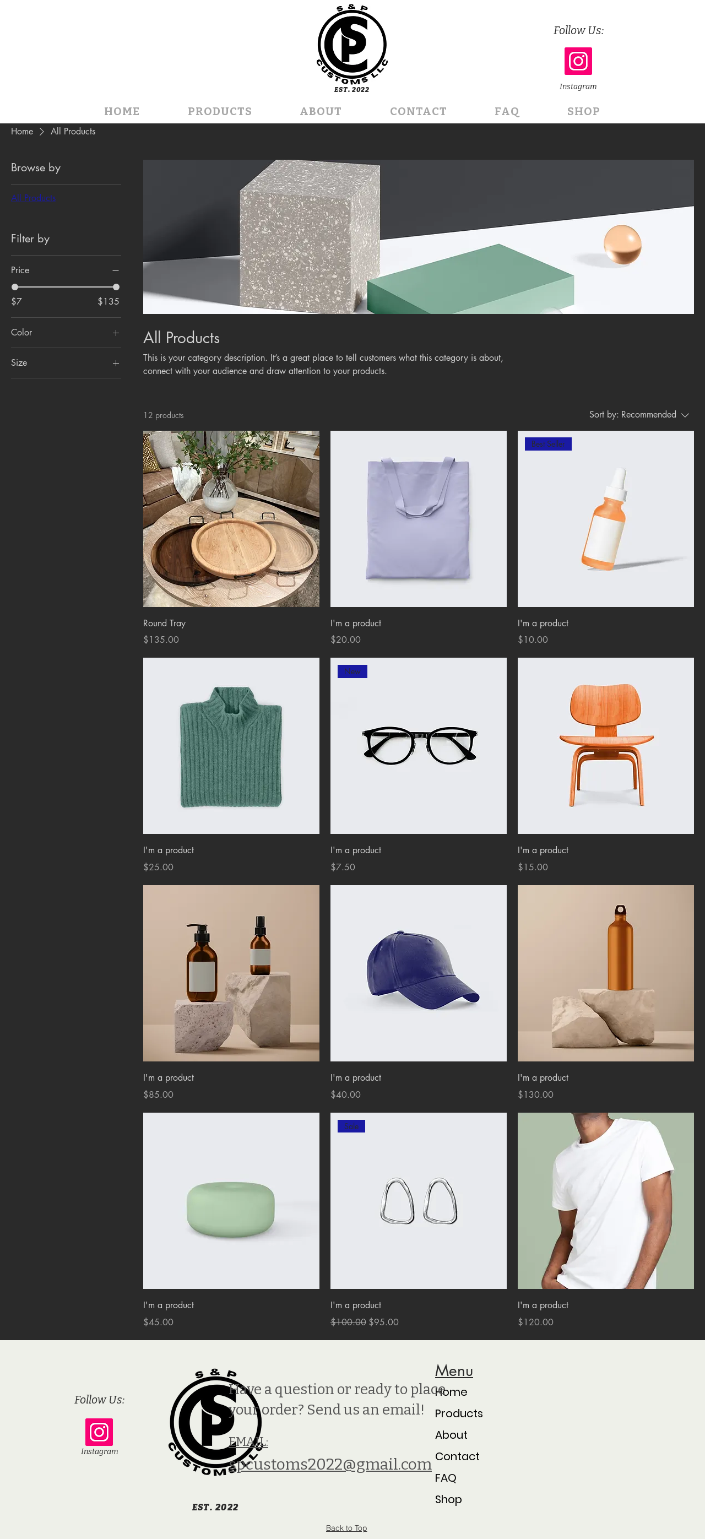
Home (451, 1392)
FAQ (446, 1478)
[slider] (14, 287)
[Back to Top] (346, 1528)
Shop (448, 1499)
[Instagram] (578, 61)
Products (459, 1413)
